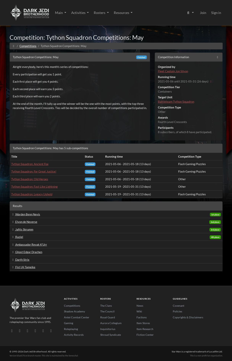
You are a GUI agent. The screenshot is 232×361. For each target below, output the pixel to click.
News (140, 305)
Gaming (68, 323)
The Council (107, 311)
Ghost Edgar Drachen (26, 252)
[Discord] (12, 330)
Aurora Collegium (111, 323)
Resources (122, 13)
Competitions (27, 46)
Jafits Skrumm (22, 229)
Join (203, 13)
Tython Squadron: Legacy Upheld (31, 194)
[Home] (13, 46)
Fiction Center (145, 334)
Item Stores (143, 323)
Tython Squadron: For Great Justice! (33, 171)
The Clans (106, 305)
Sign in (216, 13)
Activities (78, 13)
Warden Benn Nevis (25, 214)
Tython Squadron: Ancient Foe (30, 164)
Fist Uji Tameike (23, 267)
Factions (142, 317)
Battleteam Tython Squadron (176, 101)
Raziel (17, 237)
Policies (177, 311)
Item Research (145, 329)
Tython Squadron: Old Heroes (29, 179)
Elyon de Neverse (24, 221)
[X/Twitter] (43, 330)
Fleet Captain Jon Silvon (173, 71)
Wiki (139, 311)
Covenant (178, 305)
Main (59, 13)
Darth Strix (20, 259)
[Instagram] (35, 330)
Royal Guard (107, 317)
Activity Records (74, 334)
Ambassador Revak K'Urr (29, 244)
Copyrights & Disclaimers (188, 317)
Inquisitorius (107, 329)
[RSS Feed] (51, 330)
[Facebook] (27, 330)
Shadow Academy (74, 311)
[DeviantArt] (19, 330)
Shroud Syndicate (110, 334)
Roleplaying (71, 329)
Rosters (100, 13)
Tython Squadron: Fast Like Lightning (34, 186)
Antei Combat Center (76, 317)
